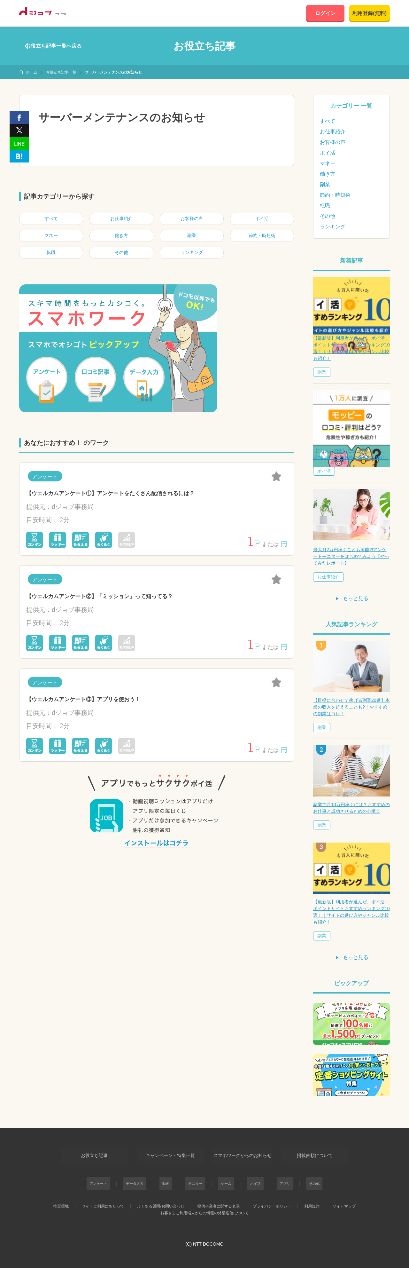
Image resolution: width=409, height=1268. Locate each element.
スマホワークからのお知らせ (242, 1153)
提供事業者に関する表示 (218, 1202)
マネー (327, 163)
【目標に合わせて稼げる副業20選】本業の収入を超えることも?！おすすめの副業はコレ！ (351, 707)
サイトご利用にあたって (103, 1202)
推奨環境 (61, 1202)
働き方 (327, 174)
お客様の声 (332, 142)
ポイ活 (327, 152)
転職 (325, 205)
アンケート (114, 1179)
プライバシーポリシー (272, 1202)
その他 (327, 216)
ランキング (332, 226)
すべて (327, 121)
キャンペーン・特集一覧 (164, 1153)
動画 (173, 1179)
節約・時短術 (335, 195)
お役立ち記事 (88, 1153)
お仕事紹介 (332, 131)
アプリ (274, 1179)
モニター (198, 1179)
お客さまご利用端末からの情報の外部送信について (204, 1209)
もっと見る (351, 598)
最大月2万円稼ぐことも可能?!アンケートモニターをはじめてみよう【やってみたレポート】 (351, 556)
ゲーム (224, 1179)
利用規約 (312, 1202)
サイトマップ (344, 1202)
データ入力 (147, 1179)
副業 (325, 184)
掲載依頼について (320, 1153)
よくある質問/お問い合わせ (160, 1202)
